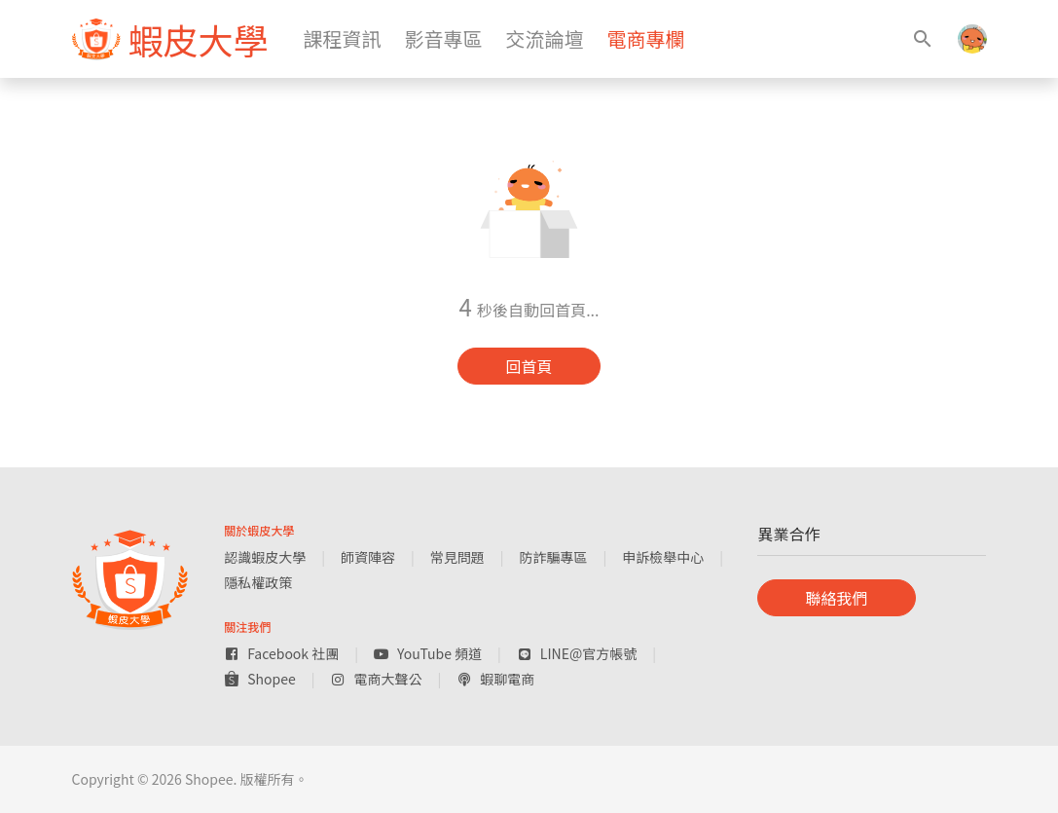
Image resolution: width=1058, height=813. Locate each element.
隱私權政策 (258, 582)
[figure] (170, 39)
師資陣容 (368, 557)
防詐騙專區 (554, 557)
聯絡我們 (836, 598)
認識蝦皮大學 (265, 557)
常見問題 (457, 557)
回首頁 (528, 366)
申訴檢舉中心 (663, 557)
